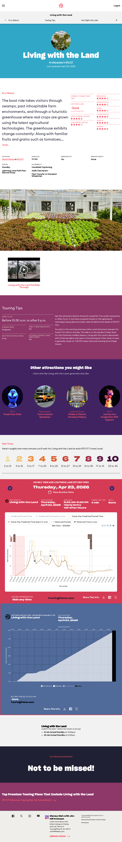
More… (5, 145)
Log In (117, 5)
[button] (116, 20)
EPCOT (69, 62)
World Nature (8, 159)
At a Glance (13, 20)
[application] (61, 556)
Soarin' (58, 332)
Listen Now (61, 836)
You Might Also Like (89, 20)
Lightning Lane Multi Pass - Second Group (14, 171)
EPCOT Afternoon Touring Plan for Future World (29, 800)
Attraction (57, 62)
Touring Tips (50, 20)
